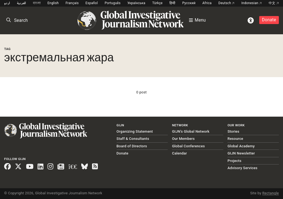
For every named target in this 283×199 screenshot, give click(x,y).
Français (71, 3)
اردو (7, 3)
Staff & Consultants (133, 139)
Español (91, 3)
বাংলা (37, 3)
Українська (136, 3)
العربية (21, 3)
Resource (235, 139)
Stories (233, 131)
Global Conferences (188, 146)
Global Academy (241, 146)
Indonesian (251, 3)
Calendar (179, 153)
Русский (188, 3)
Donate (269, 19)
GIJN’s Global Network (190, 131)
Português (113, 3)
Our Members (183, 139)
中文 (274, 3)
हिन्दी (172, 3)
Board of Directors (132, 146)
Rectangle (270, 193)
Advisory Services (242, 168)
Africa (206, 3)
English (53, 3)
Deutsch (226, 3)
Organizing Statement (135, 131)
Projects (234, 161)
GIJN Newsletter (241, 153)
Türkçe (157, 3)
